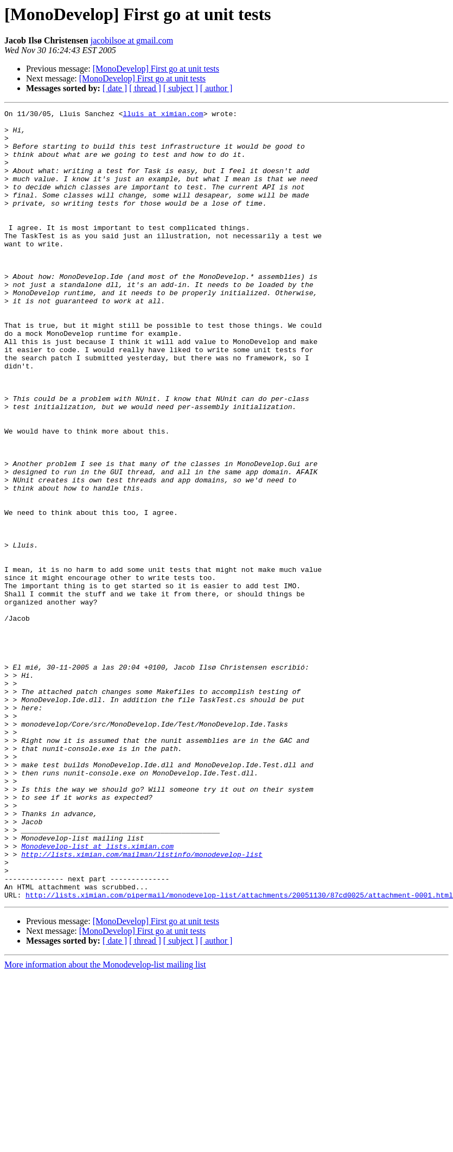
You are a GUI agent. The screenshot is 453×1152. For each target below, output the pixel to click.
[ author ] (216, 88)
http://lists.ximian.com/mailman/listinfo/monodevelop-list (142, 1004)
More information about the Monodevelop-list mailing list (105, 1122)
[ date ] (115, 88)
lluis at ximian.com (163, 115)
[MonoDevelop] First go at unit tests (156, 68)
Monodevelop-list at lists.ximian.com (97, 994)
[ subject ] (180, 88)
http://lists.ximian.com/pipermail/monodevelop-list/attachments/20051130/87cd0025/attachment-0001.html (239, 1053)
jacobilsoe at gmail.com (132, 40)
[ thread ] (145, 88)
